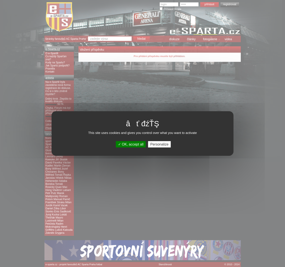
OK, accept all (131, 144)
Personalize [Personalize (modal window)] (159, 144)
